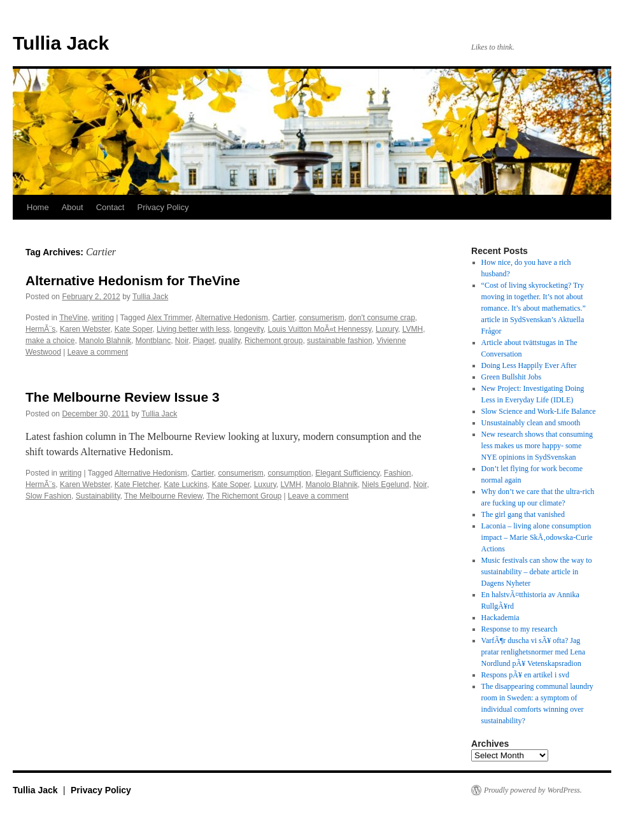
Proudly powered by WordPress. (533, 790)
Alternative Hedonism (231, 317)
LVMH (412, 329)
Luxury (387, 329)
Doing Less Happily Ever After (529, 365)
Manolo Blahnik (105, 340)
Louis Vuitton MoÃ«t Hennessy (319, 329)
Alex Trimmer (169, 317)
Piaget (204, 340)
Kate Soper (133, 329)
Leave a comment (97, 352)
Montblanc (153, 340)
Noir (181, 340)
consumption (289, 473)
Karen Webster (85, 329)
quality (230, 340)
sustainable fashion (339, 340)
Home (38, 207)
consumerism (321, 317)
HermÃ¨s (40, 329)
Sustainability (98, 495)
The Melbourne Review (163, 495)
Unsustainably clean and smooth (531, 422)
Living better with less (193, 329)
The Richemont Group (243, 495)
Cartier (283, 317)
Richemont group (273, 340)
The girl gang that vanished (523, 514)
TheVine (73, 317)
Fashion (397, 473)
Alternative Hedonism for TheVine (132, 280)
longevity (248, 329)
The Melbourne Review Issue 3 (122, 397)
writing (103, 317)
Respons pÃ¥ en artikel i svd (525, 674)
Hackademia (500, 617)
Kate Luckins (186, 484)
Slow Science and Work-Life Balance (538, 411)
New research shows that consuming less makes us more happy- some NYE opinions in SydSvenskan (537, 446)
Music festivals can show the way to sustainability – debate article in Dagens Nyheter (536, 572)
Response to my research (519, 629)
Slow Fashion (48, 495)
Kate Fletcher (137, 484)
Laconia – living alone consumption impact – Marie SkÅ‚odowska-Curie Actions (537, 537)
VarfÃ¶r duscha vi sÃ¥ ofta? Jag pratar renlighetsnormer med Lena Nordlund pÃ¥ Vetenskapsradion (533, 652)
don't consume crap (381, 317)
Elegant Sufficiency (347, 473)
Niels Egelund (385, 484)
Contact (110, 207)
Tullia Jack (61, 42)
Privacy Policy (162, 207)
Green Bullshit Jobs (511, 376)
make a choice (49, 340)
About (72, 207)
